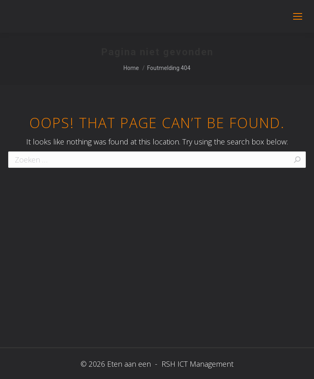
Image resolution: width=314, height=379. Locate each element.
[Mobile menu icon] (297, 16)
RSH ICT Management (196, 364)
